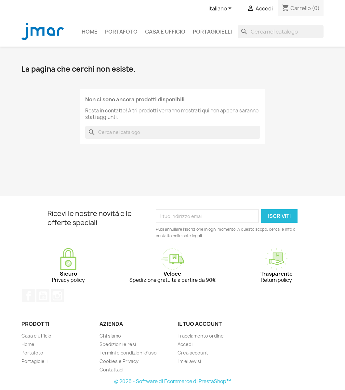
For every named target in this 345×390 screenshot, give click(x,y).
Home (90, 31)
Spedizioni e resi (118, 344)
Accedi (185, 344)
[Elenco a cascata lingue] (221, 9)
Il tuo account (200, 323)
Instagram (57, 295)
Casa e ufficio (165, 31)
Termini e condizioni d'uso (128, 353)
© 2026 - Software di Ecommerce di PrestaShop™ (172, 381)
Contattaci (111, 370)
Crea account (193, 353)
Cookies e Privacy (119, 361)
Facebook (28, 295)
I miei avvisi (189, 361)
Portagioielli (212, 31)
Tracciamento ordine (201, 336)
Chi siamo (110, 336)
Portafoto (121, 31)
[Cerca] (281, 31)
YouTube (42, 295)
